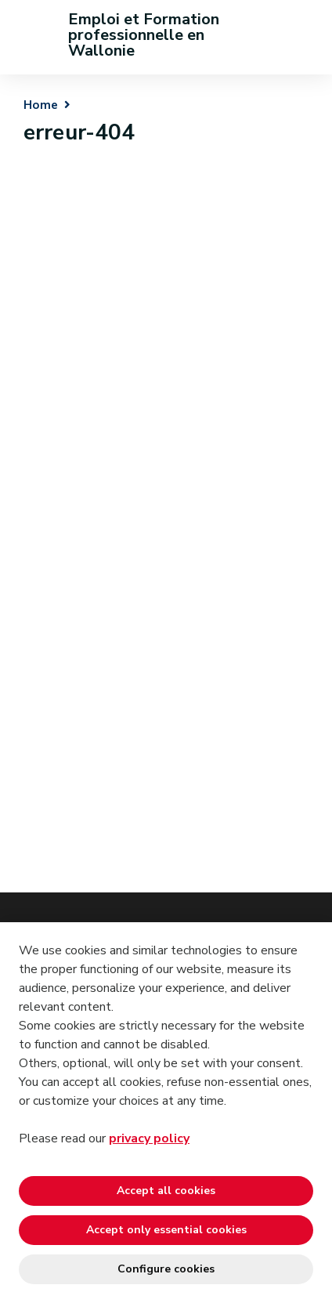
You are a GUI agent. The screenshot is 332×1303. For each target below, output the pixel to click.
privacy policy (149, 1138)
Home (40, 105)
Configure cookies (166, 1268)
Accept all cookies (166, 1190)
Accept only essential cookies (166, 1229)
